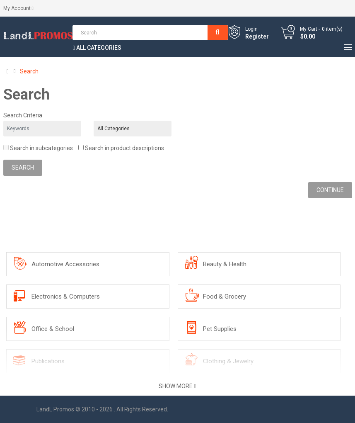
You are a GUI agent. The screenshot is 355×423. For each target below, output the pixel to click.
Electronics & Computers (65, 296)
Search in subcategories (38, 148)
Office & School (52, 329)
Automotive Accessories (65, 264)
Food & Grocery (224, 296)
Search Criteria (22, 115)
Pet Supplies (220, 329)
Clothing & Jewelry (228, 361)
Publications (48, 361)
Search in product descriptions (121, 148)
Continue (330, 190)
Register (257, 36)
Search (29, 71)
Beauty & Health (224, 264)
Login (251, 29)
